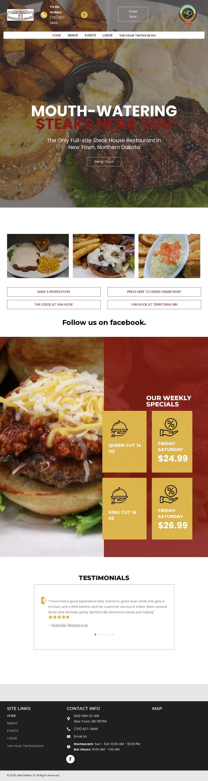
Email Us (80, 736)
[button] (84, 14)
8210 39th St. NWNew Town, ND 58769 (90, 718)
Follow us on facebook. (104, 322)
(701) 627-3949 (86, 729)
